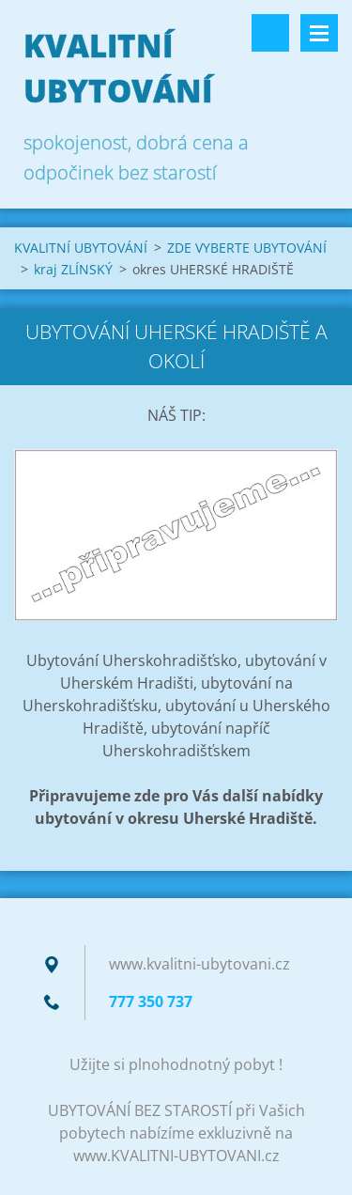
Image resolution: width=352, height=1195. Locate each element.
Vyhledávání (270, 33)
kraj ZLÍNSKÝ (73, 269)
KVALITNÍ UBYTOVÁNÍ (80, 247)
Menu (319, 33)
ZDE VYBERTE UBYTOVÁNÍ (247, 247)
